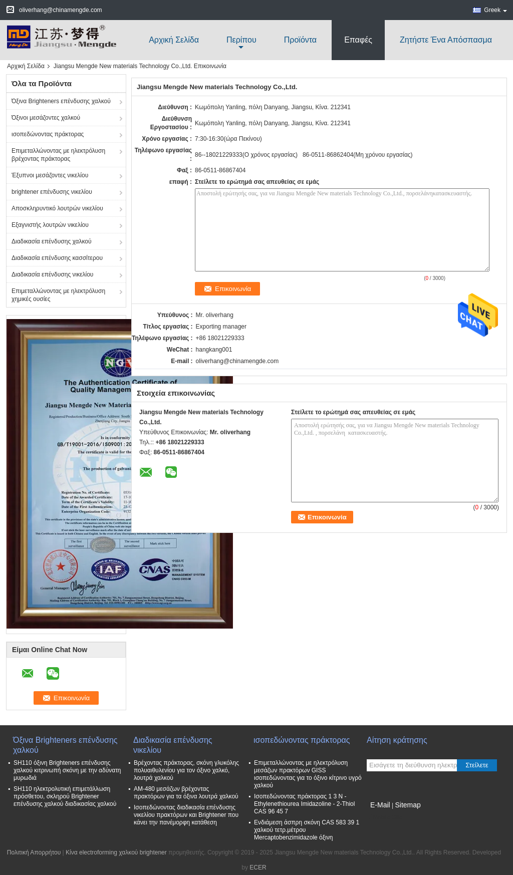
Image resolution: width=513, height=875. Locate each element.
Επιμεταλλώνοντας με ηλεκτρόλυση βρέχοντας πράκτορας (58, 154)
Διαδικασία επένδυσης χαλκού (52, 241)
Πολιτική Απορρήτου (34, 852)
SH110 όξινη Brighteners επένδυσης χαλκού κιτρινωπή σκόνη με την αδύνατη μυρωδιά (67, 770)
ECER (257, 867)
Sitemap (407, 805)
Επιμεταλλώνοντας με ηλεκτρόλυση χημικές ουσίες (58, 295)
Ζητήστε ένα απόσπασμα (446, 40)
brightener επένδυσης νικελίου (52, 191)
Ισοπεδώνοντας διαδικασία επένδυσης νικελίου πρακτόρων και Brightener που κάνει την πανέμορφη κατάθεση (186, 815)
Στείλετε (476, 765)
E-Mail (380, 805)
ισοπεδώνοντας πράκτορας (48, 134)
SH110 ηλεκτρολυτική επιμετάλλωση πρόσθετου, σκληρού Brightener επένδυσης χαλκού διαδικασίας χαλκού (65, 796)
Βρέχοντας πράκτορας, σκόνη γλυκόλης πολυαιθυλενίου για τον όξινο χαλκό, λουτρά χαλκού (186, 770)
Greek (495, 10)
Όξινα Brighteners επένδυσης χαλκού (61, 101)
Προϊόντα (300, 40)
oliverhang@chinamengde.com (237, 361)
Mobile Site (384, 817)
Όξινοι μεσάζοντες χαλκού (46, 117)
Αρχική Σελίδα (174, 40)
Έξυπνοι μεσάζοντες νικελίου (50, 175)
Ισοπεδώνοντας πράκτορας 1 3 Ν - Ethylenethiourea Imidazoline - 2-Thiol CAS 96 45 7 (304, 804)
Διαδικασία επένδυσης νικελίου (52, 274)
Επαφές (358, 40)
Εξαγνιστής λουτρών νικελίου (50, 224)
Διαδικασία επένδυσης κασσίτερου (57, 257)
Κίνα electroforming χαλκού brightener (116, 852)
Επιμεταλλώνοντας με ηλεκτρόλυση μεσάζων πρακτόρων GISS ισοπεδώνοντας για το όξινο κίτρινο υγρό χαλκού (308, 774)
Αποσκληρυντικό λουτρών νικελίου (57, 208)
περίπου (241, 40)
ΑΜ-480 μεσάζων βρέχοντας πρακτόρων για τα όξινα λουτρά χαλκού (186, 792)
